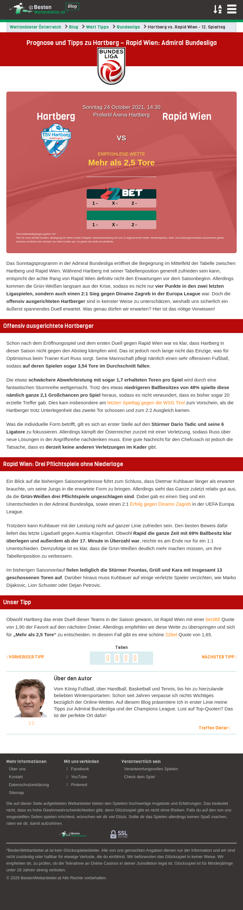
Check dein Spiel (139, 776)
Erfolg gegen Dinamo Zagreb (160, 504)
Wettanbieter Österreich (35, 27)
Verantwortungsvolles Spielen (151, 768)
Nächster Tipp (219, 657)
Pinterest (76, 784)
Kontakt (16, 776)
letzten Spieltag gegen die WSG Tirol (146, 402)
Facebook (77, 768)
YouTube (76, 776)
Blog (73, 27)
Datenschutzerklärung (29, 784)
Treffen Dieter (214, 728)
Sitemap (16, 792)
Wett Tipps (97, 27)
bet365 (213, 619)
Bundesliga (128, 27)
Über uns (17, 768)
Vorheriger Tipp (25, 657)
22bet (171, 634)
